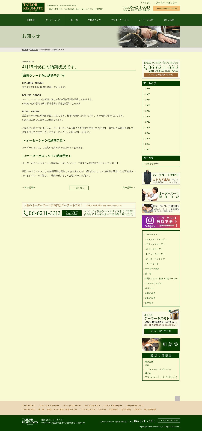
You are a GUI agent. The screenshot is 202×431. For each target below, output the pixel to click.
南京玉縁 (149, 362)
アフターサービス (153, 283)
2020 (147, 122)
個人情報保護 (150, 409)
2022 (147, 111)
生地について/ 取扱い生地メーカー (161, 278)
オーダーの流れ (152, 269)
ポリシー (149, 288)
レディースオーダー (155, 254)
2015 (147, 149)
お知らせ (34, 49)
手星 (147, 365)
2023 (147, 105)
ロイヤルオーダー (154, 249)
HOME (25, 49)
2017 (147, 138)
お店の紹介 (150, 293)
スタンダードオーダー (156, 239)
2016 (147, 144)
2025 (147, 94)
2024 (147, 100)
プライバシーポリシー (166, 3)
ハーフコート (152, 264)
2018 (147, 133)
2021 (147, 116)
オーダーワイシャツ (155, 259)
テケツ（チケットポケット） (158, 369)
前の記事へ (30, 187)
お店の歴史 (150, 298)
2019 (147, 127)
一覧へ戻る (79, 188)
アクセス (147, 3)
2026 (147, 88)
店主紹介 (149, 303)
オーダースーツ (152, 234)
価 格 (148, 273)
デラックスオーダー (155, 244)
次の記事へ (128, 187)
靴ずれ (148, 373)
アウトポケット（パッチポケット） (161, 377)
